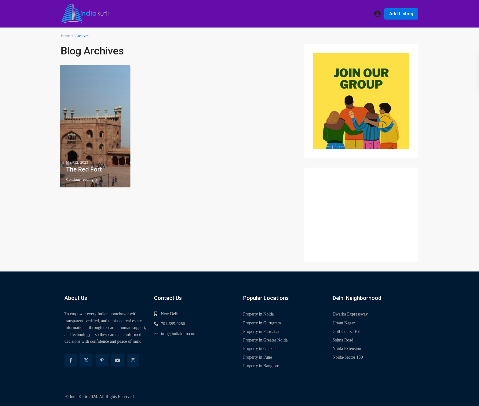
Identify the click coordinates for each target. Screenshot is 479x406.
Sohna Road (343, 340)
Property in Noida (258, 314)
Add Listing (401, 14)
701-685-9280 (173, 324)
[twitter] (86, 360)
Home (65, 36)
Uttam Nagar (344, 323)
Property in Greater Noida (265, 340)
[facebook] (70, 360)
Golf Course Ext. (347, 331)
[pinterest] (102, 360)
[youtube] (117, 360)
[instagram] (133, 360)
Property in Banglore (261, 366)
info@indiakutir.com (179, 333)
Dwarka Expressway (350, 314)
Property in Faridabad (261, 331)
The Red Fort (84, 169)
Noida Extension (347, 348)
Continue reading (81, 179)
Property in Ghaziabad (262, 348)
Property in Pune (257, 357)
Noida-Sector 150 (348, 357)
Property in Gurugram (262, 323)
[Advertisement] (361, 215)
